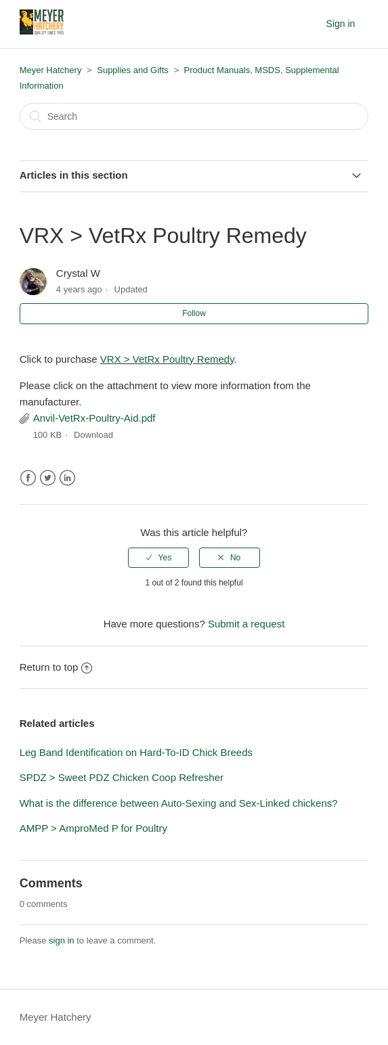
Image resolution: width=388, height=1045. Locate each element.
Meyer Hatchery (51, 70)
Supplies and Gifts (133, 70)
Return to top (56, 667)
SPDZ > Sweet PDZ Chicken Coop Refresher (121, 777)
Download (93, 435)
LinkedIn (67, 478)
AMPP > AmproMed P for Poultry (93, 828)
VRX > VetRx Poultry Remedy (167, 359)
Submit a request (246, 623)
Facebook (28, 478)
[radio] (158, 558)
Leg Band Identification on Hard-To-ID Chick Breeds (136, 752)
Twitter (47, 478)
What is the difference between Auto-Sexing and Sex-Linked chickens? (179, 803)
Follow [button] (194, 313)
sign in (61, 940)
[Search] (194, 116)
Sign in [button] (340, 23)
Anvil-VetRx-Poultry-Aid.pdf (94, 418)
